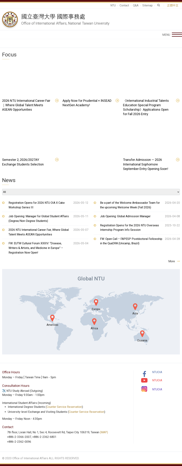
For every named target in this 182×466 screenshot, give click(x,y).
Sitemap (147, 5)
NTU (113, 5)
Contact (124, 5)
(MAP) (104, 432)
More (174, 261)
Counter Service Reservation (64, 407)
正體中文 (173, 5)
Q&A (135, 5)
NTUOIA (157, 372)
